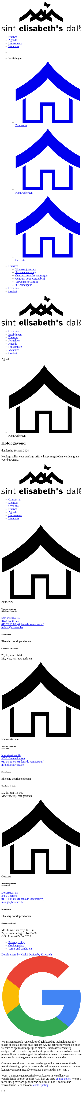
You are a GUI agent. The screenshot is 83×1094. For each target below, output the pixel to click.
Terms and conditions (20, 948)
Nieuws (12, 36)
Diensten (13, 265)
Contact (12, 291)
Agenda (12, 39)
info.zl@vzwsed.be (12, 627)
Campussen (14, 499)
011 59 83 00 (22, 761)
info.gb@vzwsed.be (12, 902)
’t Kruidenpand (23, 284)
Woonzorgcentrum (25, 269)
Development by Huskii (14, 954)
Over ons (13, 288)
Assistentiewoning (25, 272)
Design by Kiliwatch (40, 954)
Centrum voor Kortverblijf (30, 278)
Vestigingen (15, 58)
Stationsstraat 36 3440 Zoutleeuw (10, 619)
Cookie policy (16, 945)
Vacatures (13, 46)
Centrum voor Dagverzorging (31, 275)
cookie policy (63, 1078)
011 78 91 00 (22, 624)
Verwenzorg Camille (26, 281)
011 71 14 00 (22, 898)
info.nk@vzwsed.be (12, 764)
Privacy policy (16, 942)
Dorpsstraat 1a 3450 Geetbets (9, 894)
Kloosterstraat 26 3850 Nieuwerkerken (13, 757)
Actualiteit (14, 340)
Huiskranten (15, 43)
